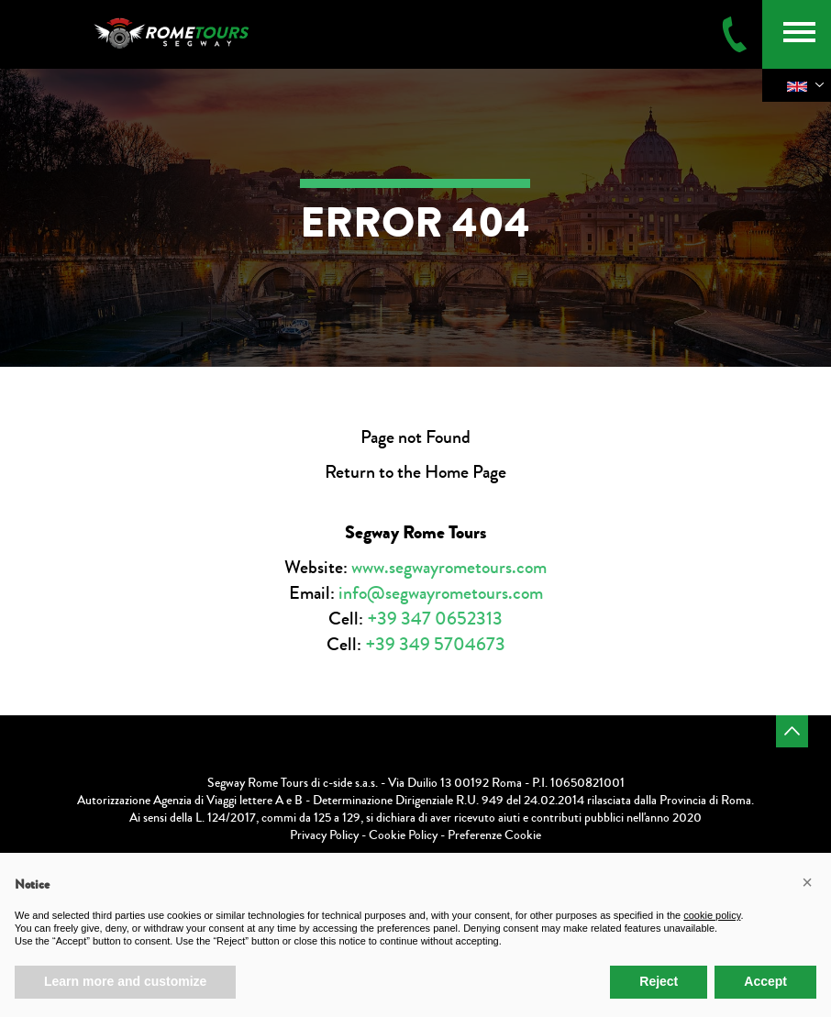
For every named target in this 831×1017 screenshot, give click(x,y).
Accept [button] (765, 981)
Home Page (465, 472)
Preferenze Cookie (494, 835)
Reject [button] (658, 981)
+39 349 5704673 (435, 644)
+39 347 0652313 (435, 618)
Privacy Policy (324, 835)
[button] (807, 882)
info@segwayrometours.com (440, 593)
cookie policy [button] (711, 915)
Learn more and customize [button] (125, 981)
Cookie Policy (403, 835)
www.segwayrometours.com (449, 567)
